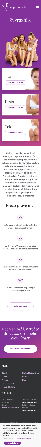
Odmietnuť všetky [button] (24, 439)
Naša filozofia (20, 308)
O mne (4, 376)
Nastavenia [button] (8, 439)
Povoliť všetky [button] (12, 443)
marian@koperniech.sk (10, 408)
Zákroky (5, 373)
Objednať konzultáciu (20, 349)
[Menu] (37, 6)
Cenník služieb (8, 383)
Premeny (5, 380)
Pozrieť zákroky (15, 82)
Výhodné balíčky (8, 387)
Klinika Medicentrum (30, 373)
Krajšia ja (25, 376)
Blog (24, 380)
